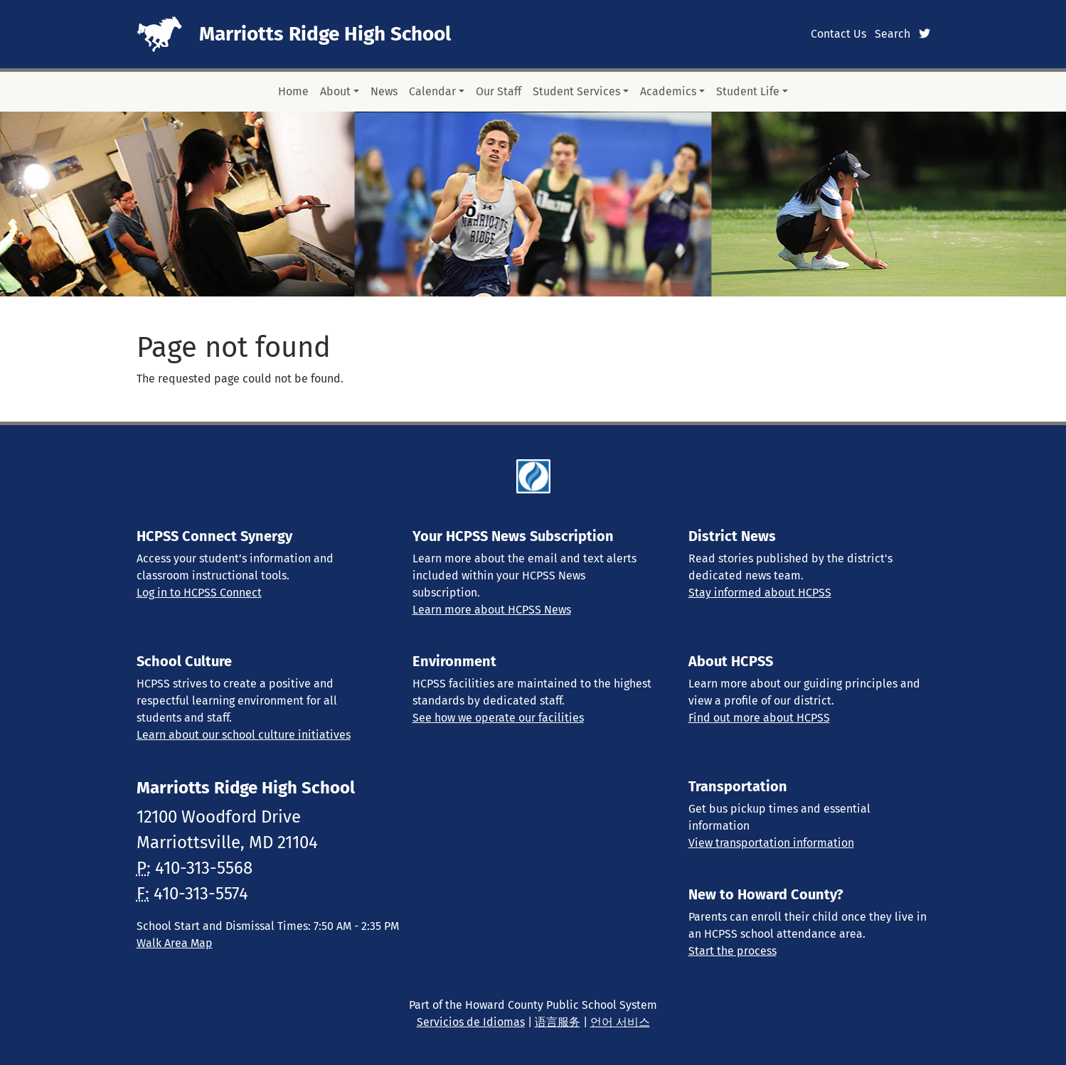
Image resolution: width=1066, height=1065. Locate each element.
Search (892, 34)
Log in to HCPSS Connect (199, 592)
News (384, 91)
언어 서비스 (620, 1022)
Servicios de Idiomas (471, 1022)
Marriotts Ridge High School (325, 34)
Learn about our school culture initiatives (244, 735)
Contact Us (838, 34)
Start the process (732, 951)
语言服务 (557, 1022)
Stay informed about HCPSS (759, 592)
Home (293, 91)
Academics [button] (668, 91)
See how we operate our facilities (498, 717)
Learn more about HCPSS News (491, 609)
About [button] (335, 91)
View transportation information (771, 843)
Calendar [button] (432, 91)
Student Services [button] (576, 91)
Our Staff (498, 91)
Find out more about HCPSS (759, 717)
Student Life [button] (747, 91)
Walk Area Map (175, 943)
